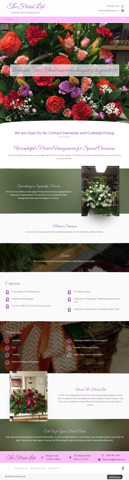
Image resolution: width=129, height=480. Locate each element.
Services (21, 468)
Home (8, 468)
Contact (54, 468)
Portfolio (38, 468)
